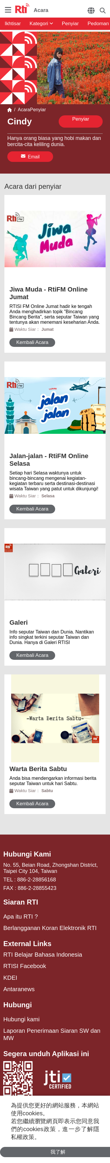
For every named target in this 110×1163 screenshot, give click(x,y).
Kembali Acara (32, 342)
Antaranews (19, 989)
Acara (22, 109)
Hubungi (17, 1005)
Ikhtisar (13, 23)
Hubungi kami (21, 1019)
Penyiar (70, 23)
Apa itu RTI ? (20, 916)
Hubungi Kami (27, 854)
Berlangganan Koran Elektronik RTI (50, 928)
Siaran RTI (20, 902)
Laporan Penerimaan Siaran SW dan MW (51, 1034)
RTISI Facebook (24, 966)
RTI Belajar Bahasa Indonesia (42, 954)
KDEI (10, 977)
